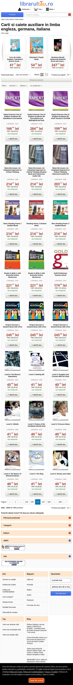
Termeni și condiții (9, 579)
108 (49, 502)
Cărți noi (30, 579)
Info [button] (4, 574)
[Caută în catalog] (69, 14)
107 (43, 502)
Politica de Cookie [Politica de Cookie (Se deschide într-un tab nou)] (15, 672)
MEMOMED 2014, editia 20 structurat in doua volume (37, 660)
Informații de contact (10, 612)
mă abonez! (60, 593)
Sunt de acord (36, 680)
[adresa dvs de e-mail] (61, 587)
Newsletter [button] (55, 574)
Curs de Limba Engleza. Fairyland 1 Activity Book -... (15, 59)
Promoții (30, 585)
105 (32, 502)
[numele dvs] (61, 580)
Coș (37, 9)
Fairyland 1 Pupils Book (36, 58)
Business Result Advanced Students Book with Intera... (58, 59)
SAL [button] (5, 556)
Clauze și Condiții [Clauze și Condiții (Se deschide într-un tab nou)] (51, 672)
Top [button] (4, 619)
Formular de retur (33, 605)
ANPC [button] (6, 541)
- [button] (69, 540)
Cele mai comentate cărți (12, 630)
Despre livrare (8, 602)
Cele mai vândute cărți (11, 624)
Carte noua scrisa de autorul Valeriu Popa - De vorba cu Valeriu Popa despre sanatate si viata (36, 651)
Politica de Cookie (9, 585)
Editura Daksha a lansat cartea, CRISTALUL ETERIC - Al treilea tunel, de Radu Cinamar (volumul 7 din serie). (36, 628)
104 (26, 502)
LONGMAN (10, 124)
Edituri (29, 590)
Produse (12, 15)
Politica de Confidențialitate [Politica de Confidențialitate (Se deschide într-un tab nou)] (33, 672)
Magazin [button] (30, 574)
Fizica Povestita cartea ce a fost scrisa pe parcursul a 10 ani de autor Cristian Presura (37, 640)
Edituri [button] (6, 533)
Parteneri (30, 600)
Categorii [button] (7, 525)
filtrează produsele (36, 80)
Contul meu (23, 9)
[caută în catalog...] (45, 14)
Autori (29, 595)
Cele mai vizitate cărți (10, 635)
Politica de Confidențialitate (8, 591)
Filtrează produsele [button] (12, 518)
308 (60, 502)
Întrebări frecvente (9, 607)
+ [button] (69, 518)
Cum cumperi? (8, 597)
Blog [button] (29, 619)
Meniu (49, 9)
